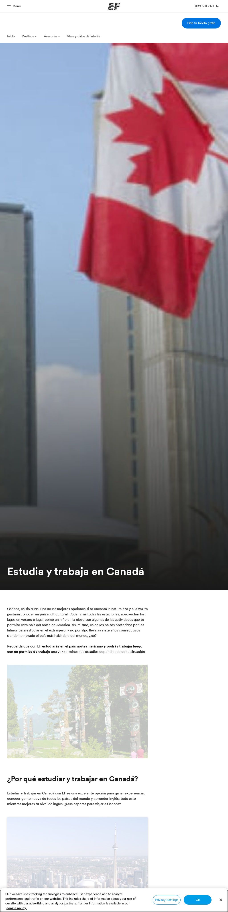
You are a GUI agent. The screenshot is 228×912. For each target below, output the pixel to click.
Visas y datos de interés (83, 36)
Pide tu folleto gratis (201, 23)
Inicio (11, 36)
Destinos (28, 36)
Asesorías (50, 36)
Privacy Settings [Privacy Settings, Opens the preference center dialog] (166, 900)
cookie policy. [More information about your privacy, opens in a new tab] (16, 908)
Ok (198, 900)
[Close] (221, 900)
